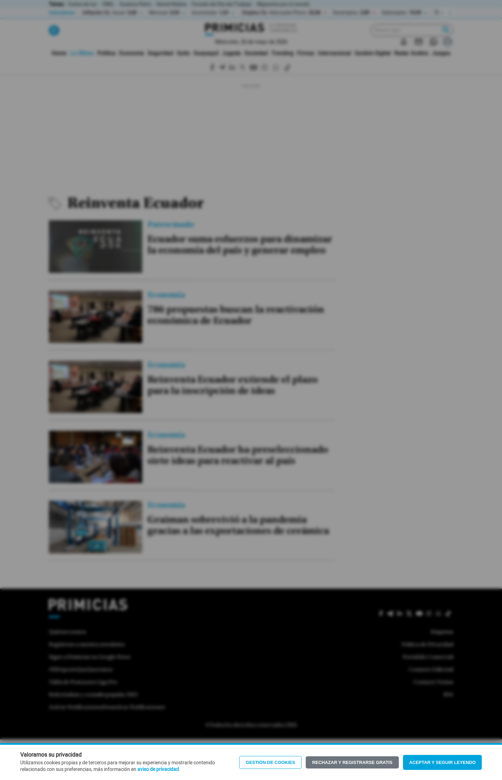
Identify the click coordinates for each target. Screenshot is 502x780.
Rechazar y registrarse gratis (352, 762)
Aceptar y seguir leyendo (442, 762)
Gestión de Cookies (270, 762)
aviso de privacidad (158, 769)
